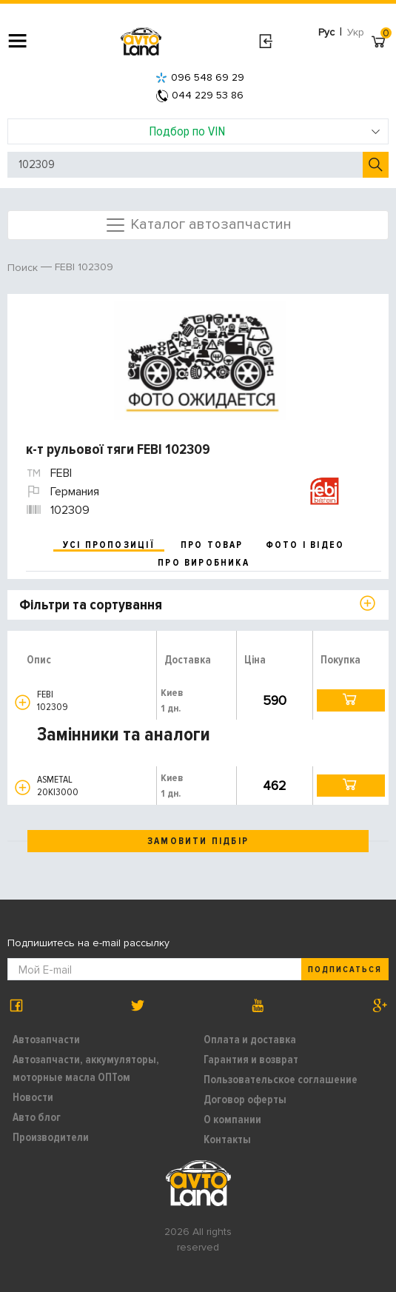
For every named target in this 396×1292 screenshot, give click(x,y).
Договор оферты (245, 1099)
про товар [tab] (212, 545)
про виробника (203, 563)
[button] (22, 702)
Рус (326, 32)
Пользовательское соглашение (281, 1079)
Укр (355, 32)
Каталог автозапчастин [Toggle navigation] (198, 225)
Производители (51, 1137)
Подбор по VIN (264, 131)
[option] (200, 360)
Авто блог (37, 1117)
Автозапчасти (46, 1039)
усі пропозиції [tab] (109, 545)
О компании (232, 1119)
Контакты (227, 1139)
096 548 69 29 (199, 77)
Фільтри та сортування (90, 605)
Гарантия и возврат (251, 1059)
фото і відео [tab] (305, 545)
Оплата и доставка (250, 1039)
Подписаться (345, 969)
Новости (33, 1097)
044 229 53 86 (200, 95)
